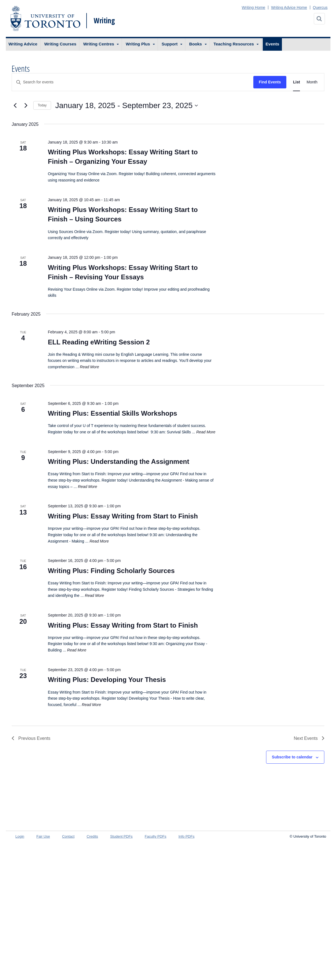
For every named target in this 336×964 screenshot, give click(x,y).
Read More (89, 367)
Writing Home (253, 7)
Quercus (320, 7)
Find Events (270, 82)
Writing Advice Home (289, 7)
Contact (68, 836)
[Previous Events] (15, 105)
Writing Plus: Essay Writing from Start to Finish (123, 516)
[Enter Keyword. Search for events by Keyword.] (132, 82)
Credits (92, 836)
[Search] (319, 18)
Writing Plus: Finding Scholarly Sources (111, 570)
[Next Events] (25, 105)
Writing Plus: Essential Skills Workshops (112, 413)
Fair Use (43, 836)
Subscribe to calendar (292, 757)
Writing (104, 20)
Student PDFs (121, 836)
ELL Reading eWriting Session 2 (99, 342)
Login (20, 836)
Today (42, 105)
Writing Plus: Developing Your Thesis (107, 679)
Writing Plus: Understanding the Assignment (118, 461)
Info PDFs (186, 836)
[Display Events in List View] (296, 82)
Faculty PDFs (155, 836)
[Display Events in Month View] (312, 82)
